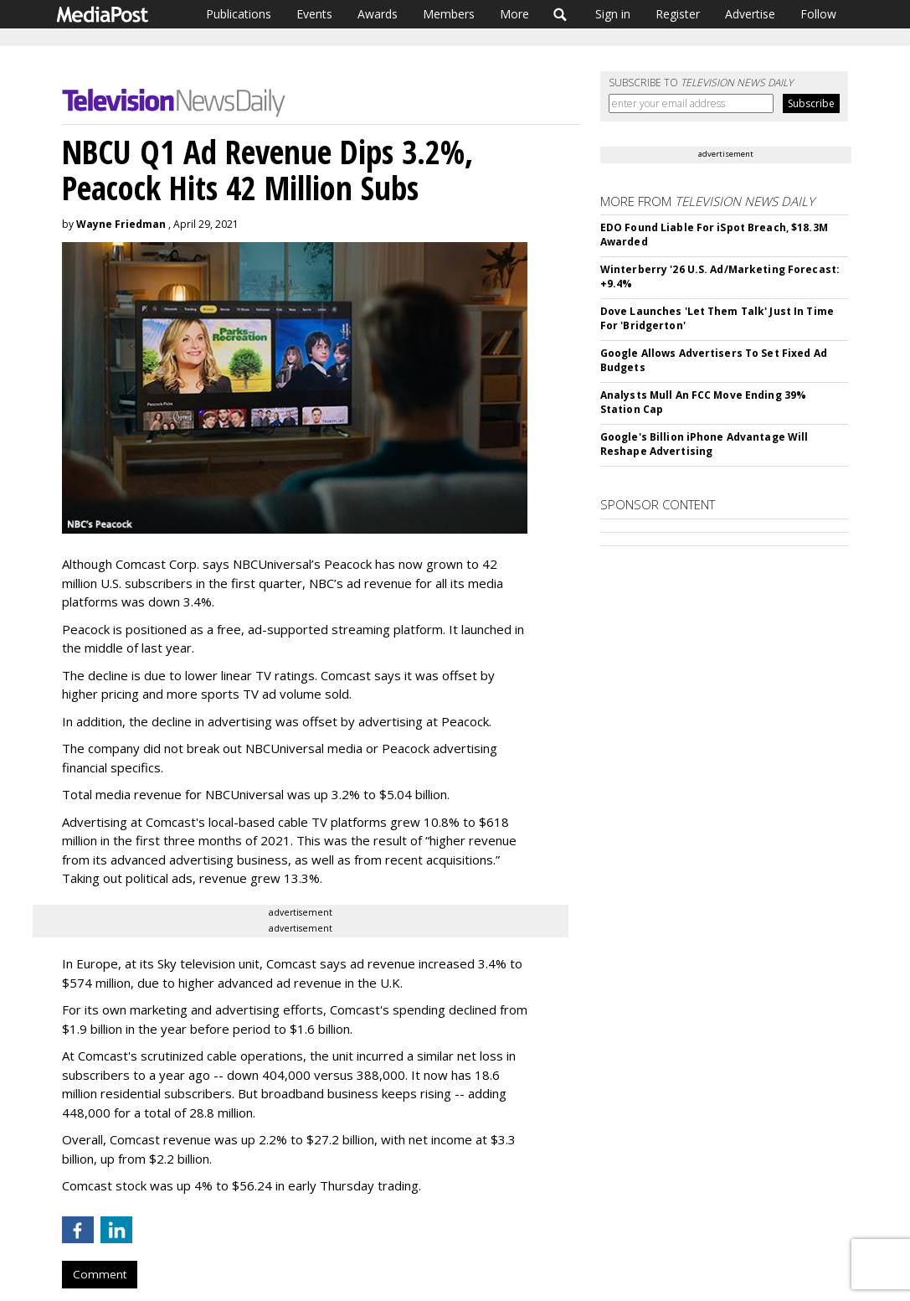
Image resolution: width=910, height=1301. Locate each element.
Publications (238, 14)
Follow (818, 14)
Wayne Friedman (121, 224)
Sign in (612, 14)
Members (449, 14)
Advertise (750, 14)
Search (560, 14)
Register (678, 14)
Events (314, 14)
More (514, 14)
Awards (377, 14)
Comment (99, 1274)
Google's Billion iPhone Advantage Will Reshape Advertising (704, 444)
